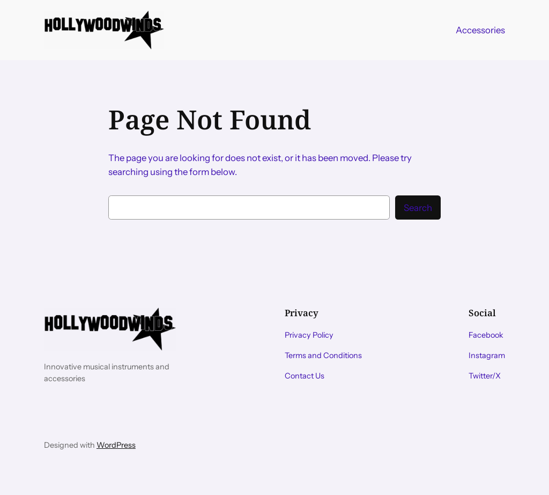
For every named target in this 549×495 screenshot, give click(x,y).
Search (418, 207)
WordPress (116, 445)
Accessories (480, 30)
